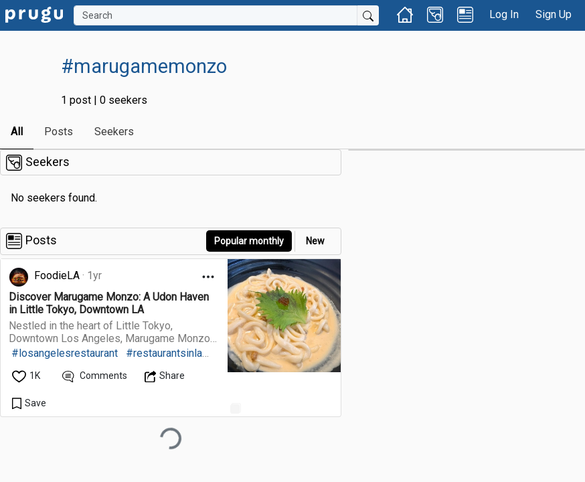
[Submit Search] (368, 15)
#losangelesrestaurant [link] (64, 353)
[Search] (215, 15)
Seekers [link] (114, 131)
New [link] (315, 241)
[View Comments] (95, 376)
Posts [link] (58, 131)
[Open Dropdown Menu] (208, 277)
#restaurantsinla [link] (164, 353)
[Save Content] (29, 403)
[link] (34, 13)
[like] (27, 376)
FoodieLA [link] (57, 275)
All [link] (17, 131)
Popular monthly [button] (249, 241)
